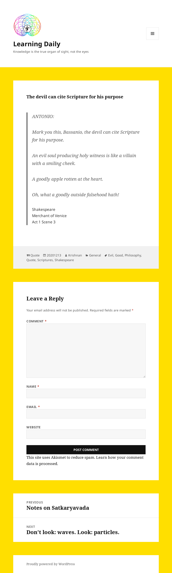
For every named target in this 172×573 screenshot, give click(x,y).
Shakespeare (64, 260)
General (95, 255)
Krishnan (75, 255)
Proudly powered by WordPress (50, 564)
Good (119, 255)
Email (33, 407)
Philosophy (133, 255)
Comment (36, 321)
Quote (35, 255)
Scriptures (45, 260)
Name (32, 386)
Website (33, 427)
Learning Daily (36, 43)
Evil (110, 255)
